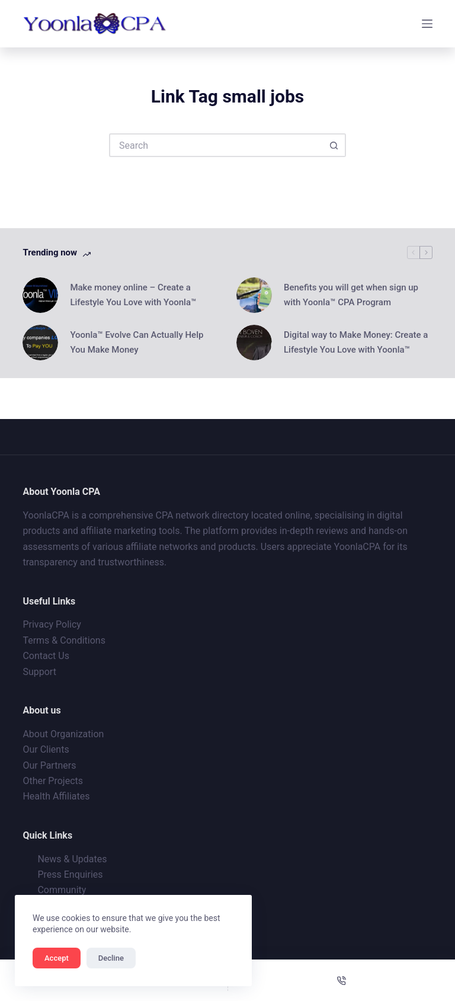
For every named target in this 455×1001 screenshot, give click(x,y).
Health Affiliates (56, 796)
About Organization (63, 734)
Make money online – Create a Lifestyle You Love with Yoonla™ (133, 295)
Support (39, 671)
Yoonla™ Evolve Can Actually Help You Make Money (136, 342)
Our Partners (49, 765)
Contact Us (46, 655)
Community (61, 890)
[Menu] (427, 23)
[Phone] (341, 980)
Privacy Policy (52, 624)
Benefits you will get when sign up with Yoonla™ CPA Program (351, 295)
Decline (111, 958)
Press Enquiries (69, 874)
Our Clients (46, 749)
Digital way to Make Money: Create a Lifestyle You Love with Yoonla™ (356, 342)
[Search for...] (215, 145)
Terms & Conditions (64, 640)
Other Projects (53, 780)
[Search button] (334, 145)
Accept (56, 958)
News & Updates (72, 859)
